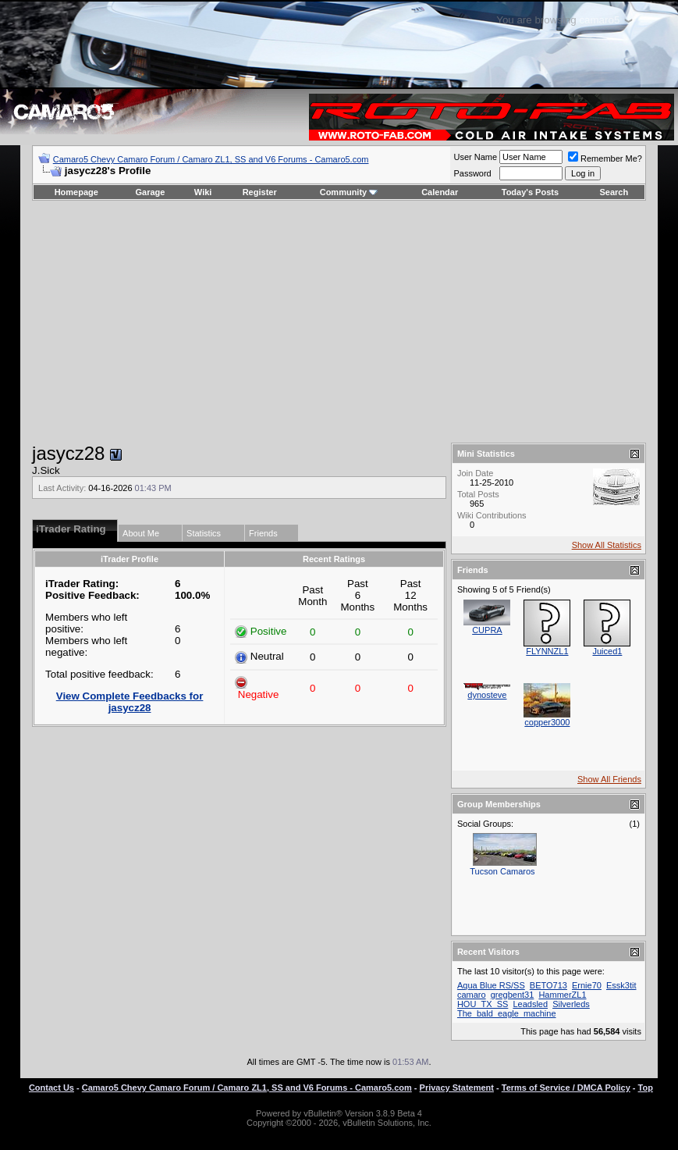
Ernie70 (587, 985)
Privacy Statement (457, 1087)
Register (260, 192)
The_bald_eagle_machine (506, 1013)
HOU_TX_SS (482, 1004)
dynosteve (486, 695)
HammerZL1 (562, 994)
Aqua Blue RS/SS (491, 985)
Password (472, 173)
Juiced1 (607, 651)
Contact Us (51, 1087)
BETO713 (548, 985)
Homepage (76, 192)
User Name (475, 157)
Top (645, 1087)
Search (614, 192)
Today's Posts (530, 192)
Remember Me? (605, 158)
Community (349, 192)
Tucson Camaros (502, 871)
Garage (150, 192)
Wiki (203, 192)
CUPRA (487, 630)
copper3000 (547, 722)
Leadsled (530, 1004)
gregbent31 (512, 994)
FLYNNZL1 (547, 651)
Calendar (439, 192)
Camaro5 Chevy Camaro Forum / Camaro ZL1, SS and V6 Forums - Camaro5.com (211, 159)
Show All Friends (609, 779)
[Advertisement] (339, 321)
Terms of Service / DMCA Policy (566, 1087)
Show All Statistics (606, 545)
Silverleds (571, 1004)
